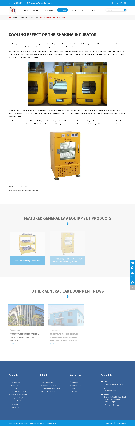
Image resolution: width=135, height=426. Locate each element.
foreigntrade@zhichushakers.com (40, 3)
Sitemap (109, 423)
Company (62, 10)
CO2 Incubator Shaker (48, 385)
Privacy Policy (121, 423)
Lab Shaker (14, 385)
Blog (84, 10)
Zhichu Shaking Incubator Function (26, 190)
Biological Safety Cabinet (19, 398)
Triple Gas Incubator (48, 382)
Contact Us (95, 10)
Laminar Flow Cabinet (18, 401)
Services (74, 10)
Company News (33, 17)
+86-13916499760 (16, 3)
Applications (49, 10)
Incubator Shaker (16, 382)
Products (36, 10)
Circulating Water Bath (18, 391)
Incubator (14, 388)
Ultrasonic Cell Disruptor (19, 395)
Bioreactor (14, 404)
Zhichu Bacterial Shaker (22, 187)
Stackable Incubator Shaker (50, 388)
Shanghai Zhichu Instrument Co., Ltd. (29, 423)
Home (26, 10)
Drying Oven (15, 407)
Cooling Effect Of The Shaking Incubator (54, 17)
